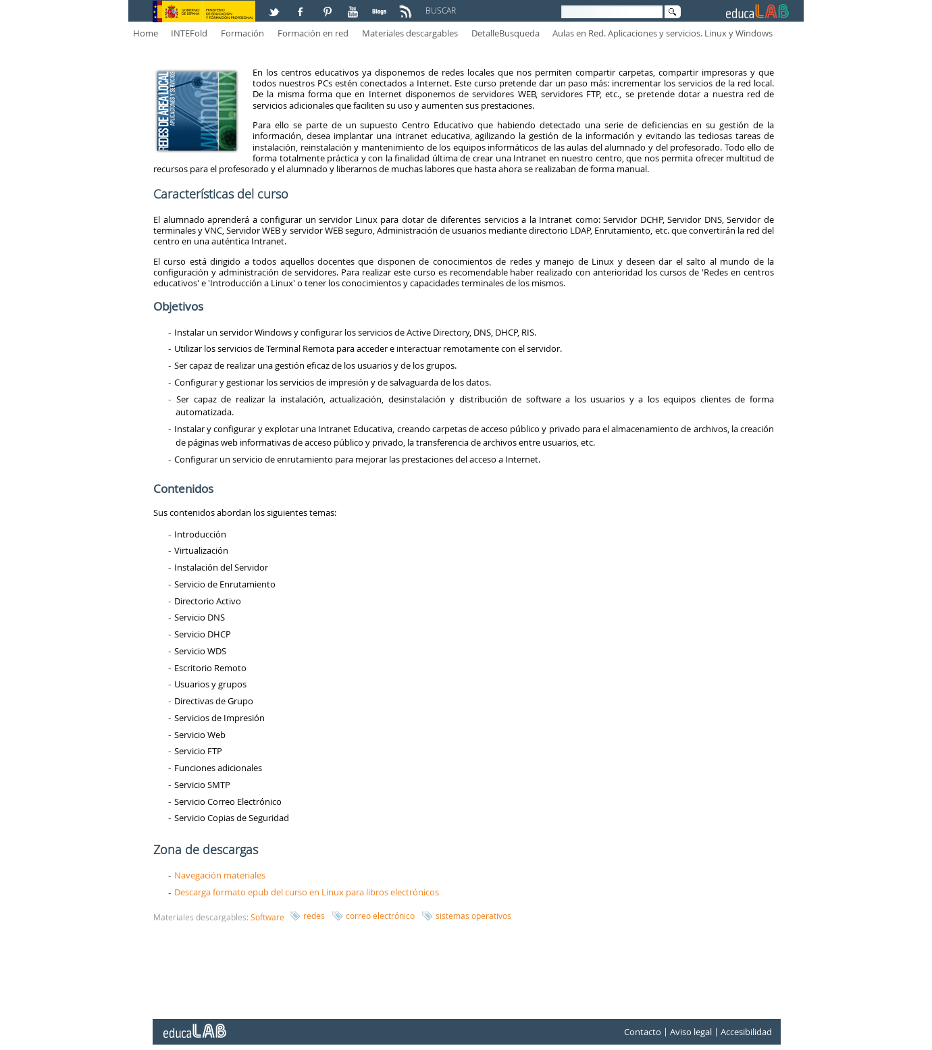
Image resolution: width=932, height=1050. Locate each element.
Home (145, 33)
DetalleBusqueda (505, 33)
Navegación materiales (219, 875)
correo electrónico (380, 915)
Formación (242, 33)
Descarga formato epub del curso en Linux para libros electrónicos (306, 892)
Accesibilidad (746, 1032)
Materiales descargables (410, 33)
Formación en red (313, 33)
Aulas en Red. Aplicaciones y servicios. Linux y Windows (662, 33)
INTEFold (189, 33)
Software (267, 917)
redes (314, 915)
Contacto (642, 1032)
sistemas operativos (473, 915)
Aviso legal (691, 1032)
